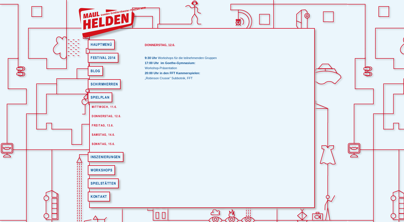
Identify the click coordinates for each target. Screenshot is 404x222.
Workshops (101, 170)
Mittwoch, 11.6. (104, 106)
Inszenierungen (106, 157)
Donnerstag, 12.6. (106, 116)
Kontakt (99, 196)
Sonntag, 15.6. (103, 144)
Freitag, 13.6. (103, 125)
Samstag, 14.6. (103, 134)
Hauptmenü (101, 44)
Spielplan (100, 97)
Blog (95, 71)
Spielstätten (103, 183)
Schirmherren (104, 84)
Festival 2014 (103, 58)
